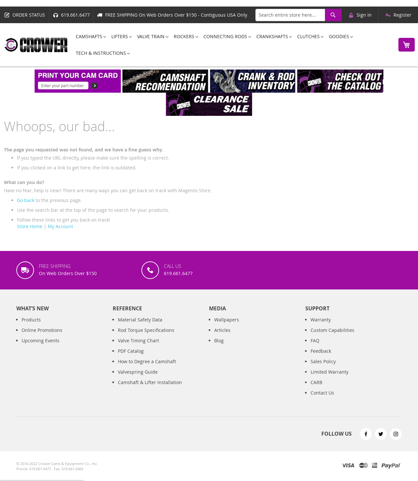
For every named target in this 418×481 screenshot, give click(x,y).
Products (31, 320)
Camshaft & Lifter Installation (150, 382)
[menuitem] (89, 36)
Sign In (364, 15)
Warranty (321, 320)
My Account (60, 226)
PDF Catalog (131, 351)
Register (402, 15)
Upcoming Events (40, 340)
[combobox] (298, 15)
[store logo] (36, 45)
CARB (316, 382)
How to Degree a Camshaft (147, 361)
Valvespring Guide (138, 372)
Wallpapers (226, 320)
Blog (219, 340)
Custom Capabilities (332, 330)
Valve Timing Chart (138, 340)
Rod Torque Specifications (146, 330)
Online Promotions (42, 330)
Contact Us (322, 393)
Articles (222, 330)
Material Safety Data (140, 320)
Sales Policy (323, 361)
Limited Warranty (329, 372)
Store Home (29, 226)
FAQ (315, 340)
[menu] (231, 44)
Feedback (321, 351)
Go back (25, 200)
